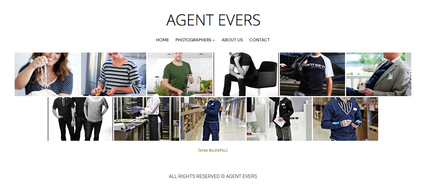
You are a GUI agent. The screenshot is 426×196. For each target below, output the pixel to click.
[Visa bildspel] (213, 150)
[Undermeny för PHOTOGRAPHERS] (213, 40)
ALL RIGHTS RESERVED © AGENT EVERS (213, 176)
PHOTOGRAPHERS (193, 40)
